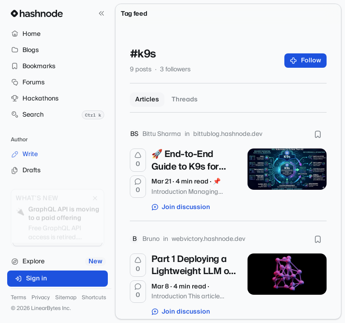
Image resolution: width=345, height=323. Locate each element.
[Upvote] (138, 160)
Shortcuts (94, 297)
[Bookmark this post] (318, 134)
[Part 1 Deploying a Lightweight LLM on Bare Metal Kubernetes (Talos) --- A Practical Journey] (287, 274)
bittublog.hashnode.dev (227, 134)
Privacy (40, 297)
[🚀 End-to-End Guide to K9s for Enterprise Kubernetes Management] (287, 169)
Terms (18, 297)
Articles (147, 99)
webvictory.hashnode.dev (208, 239)
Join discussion (181, 207)
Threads (185, 99)
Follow (306, 60)
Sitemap (65, 297)
